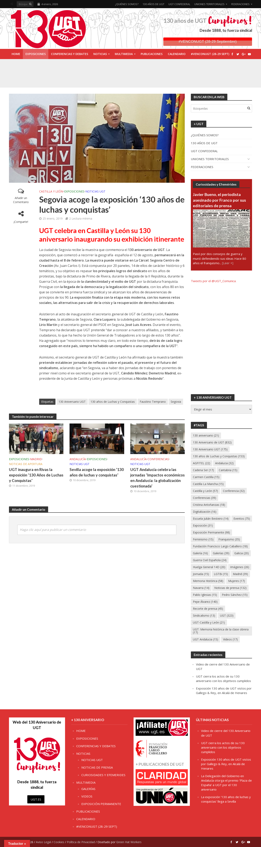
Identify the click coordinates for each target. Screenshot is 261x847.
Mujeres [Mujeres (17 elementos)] (236, 581)
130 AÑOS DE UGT (153, 4)
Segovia (176, 402)
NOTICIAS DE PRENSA (97, 767)
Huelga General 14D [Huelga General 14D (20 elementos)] (209, 567)
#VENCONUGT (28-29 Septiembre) (208, 42)
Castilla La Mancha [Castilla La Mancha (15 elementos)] (208, 484)
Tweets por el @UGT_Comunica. (213, 281)
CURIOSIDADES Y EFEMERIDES (103, 775)
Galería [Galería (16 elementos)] (200, 553)
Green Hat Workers (129, 842)
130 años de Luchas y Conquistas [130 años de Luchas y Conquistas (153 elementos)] (219, 456)
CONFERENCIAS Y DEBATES (69, 54)
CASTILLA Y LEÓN (51, 191)
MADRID (36, 459)
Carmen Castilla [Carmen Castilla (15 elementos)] (206, 477)
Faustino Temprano (153, 402)
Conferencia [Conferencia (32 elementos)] (234, 491)
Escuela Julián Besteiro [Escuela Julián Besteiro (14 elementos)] (211, 518)
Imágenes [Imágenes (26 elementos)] (239, 567)
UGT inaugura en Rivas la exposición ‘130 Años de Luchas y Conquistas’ (36, 475)
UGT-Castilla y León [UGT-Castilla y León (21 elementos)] (209, 622)
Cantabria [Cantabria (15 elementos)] (228, 470)
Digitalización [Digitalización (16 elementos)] (204, 512)
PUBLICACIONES (152, 54)
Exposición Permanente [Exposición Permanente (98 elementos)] (211, 532)
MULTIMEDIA (124, 54)
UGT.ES (36, 799)
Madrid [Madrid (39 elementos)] (240, 574)
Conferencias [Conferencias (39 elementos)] (204, 498)
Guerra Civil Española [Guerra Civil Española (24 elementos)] (210, 560)
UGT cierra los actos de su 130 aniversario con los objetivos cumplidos (223, 747)
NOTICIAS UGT (95, 191)
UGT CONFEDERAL (179, 4)
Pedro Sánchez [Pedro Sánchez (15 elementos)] (235, 595)
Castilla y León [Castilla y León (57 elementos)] (205, 491)
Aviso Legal (43, 842)
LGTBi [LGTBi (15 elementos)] (221, 574)
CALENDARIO (177, 54)
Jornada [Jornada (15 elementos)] (201, 574)
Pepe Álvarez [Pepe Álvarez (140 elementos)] (205, 602)
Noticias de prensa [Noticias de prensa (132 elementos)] (230, 588)
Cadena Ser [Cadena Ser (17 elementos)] (203, 470)
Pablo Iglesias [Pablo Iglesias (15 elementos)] (205, 595)
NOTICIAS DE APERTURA (25, 464)
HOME (16, 54)
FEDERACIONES (240, 4)
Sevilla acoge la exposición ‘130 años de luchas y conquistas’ (97, 472)
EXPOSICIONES (35, 54)
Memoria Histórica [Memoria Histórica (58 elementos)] (208, 581)
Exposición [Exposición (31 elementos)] (203, 525)
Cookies (59, 842)
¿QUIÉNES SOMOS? (126, 4)
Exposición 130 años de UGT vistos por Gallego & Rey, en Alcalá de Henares (226, 763)
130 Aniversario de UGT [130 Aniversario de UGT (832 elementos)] (212, 442)
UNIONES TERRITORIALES (209, 4)
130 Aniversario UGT (72, 402)
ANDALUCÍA (78, 459)
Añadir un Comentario (21, 200)
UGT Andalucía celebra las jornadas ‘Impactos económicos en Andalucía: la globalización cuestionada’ (157, 477)
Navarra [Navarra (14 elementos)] (201, 588)
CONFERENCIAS (158, 459)
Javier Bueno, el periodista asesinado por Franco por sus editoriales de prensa (219, 200)
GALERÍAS (88, 789)
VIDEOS (86, 796)
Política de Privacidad (81, 842)
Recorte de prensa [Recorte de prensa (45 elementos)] (208, 608)
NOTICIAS (100, 54)
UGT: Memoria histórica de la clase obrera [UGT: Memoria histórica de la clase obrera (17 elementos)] (221, 630)
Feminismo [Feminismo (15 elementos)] (203, 539)
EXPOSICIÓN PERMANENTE (101, 804)
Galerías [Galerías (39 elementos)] (221, 553)
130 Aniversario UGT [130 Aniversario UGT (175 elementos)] (210, 449)
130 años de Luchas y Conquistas (113, 402)
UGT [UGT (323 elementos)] (226, 615)
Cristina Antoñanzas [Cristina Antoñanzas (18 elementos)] (209, 505)
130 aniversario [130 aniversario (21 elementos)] (206, 435)
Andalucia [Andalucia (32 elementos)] (224, 463)
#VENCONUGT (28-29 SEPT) (210, 54)
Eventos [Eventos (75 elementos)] (241, 518)
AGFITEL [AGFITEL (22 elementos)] (201, 463)
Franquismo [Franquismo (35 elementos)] (229, 539)
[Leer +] (227, 263)
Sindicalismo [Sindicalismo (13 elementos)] (204, 615)
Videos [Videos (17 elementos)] (230, 639)
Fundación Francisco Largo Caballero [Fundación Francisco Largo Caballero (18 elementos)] (220, 546)
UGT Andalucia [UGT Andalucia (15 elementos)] (205, 639)
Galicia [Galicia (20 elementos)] (241, 553)
